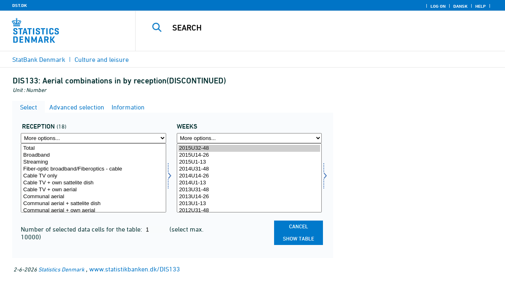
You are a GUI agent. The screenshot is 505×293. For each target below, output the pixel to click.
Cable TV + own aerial (93, 189)
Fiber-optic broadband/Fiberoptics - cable (93, 169)
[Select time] (249, 177)
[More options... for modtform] (93, 138)
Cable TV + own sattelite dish (93, 182)
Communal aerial (93, 196)
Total (93, 148)
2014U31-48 (249, 169)
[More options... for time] (249, 138)
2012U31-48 (249, 210)
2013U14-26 (249, 196)
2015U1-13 (249, 162)
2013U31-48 (249, 189)
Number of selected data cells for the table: (82, 229)
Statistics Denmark (61, 269)
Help (480, 6)
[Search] (315, 28)
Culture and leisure (102, 59)
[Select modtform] (93, 177)
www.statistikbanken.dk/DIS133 (134, 269)
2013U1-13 (249, 203)
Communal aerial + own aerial (93, 210)
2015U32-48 (249, 148)
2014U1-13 (249, 182)
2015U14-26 (249, 155)
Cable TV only (93, 176)
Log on (438, 6)
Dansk (460, 6)
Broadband (93, 155)
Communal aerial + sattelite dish (93, 203)
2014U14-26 (249, 176)
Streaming (93, 162)
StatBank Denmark (38, 59)
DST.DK (19, 5)
